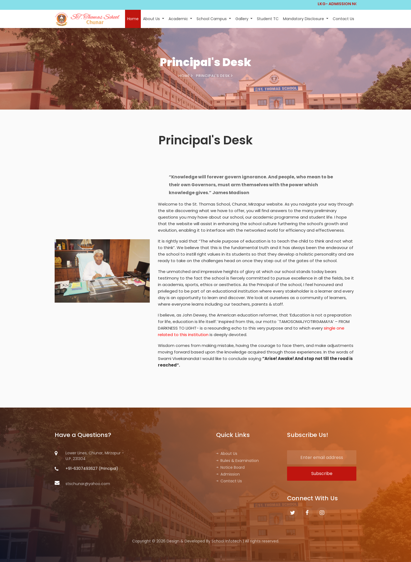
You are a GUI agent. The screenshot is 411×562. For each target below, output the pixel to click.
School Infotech (226, 541)
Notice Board (230, 467)
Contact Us (343, 18)
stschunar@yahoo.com (82, 483)
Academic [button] (179, 18)
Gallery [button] (242, 18)
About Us (226, 453)
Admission (228, 474)
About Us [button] (152, 18)
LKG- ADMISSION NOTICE (354, 4)
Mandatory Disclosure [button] (304, 18)
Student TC (268, 18)
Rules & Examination (237, 460)
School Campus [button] (212, 18)
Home (133, 18)
